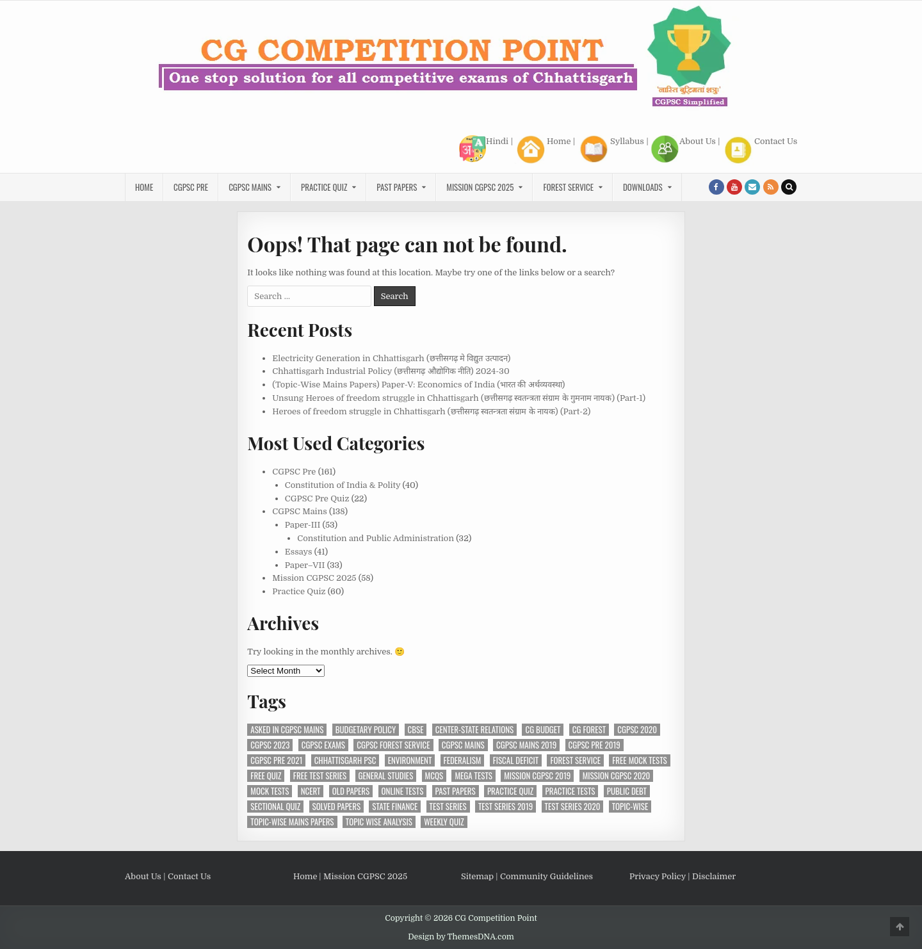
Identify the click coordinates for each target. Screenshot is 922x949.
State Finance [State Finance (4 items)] (394, 806)
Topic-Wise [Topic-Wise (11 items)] (630, 806)
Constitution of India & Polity (342, 485)
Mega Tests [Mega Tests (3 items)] (473, 776)
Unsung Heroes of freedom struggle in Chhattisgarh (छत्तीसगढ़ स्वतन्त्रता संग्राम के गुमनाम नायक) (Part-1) (458, 398)
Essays (298, 551)
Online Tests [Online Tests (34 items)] (403, 791)
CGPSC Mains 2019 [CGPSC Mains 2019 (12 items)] (526, 745)
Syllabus (610, 149)
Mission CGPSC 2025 (480, 187)
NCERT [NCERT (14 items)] (311, 791)
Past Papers (396, 187)
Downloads (643, 187)
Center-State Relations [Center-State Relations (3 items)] (474, 730)
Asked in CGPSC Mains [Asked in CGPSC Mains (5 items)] (286, 730)
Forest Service (568, 187)
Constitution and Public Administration (375, 538)
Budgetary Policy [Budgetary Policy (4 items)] (366, 730)
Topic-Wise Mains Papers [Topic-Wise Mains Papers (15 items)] (292, 822)
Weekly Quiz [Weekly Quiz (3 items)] (444, 822)
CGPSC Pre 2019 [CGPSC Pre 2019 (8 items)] (594, 745)
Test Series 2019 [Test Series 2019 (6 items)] (505, 806)
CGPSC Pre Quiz (317, 498)
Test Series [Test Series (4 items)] (448, 806)
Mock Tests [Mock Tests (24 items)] (269, 791)
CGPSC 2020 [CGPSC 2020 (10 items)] (637, 730)
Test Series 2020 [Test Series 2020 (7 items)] (573, 806)
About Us (683, 149)
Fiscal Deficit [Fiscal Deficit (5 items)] (515, 760)
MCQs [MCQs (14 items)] (434, 776)
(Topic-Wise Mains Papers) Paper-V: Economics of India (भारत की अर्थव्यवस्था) (418, 384)
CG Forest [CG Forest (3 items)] (589, 730)
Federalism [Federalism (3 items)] (462, 760)
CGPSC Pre (191, 187)
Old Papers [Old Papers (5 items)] (350, 791)
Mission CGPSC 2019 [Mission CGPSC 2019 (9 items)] (537, 776)
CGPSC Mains (250, 187)
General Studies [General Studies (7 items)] (386, 776)
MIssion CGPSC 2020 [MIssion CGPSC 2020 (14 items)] (617, 776)
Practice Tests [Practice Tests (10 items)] (570, 791)
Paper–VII (305, 565)
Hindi (483, 148)
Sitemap (477, 876)
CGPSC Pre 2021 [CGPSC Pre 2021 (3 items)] (276, 760)
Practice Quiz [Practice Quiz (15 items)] (510, 791)
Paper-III (302, 525)
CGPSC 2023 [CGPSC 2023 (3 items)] (269, 745)
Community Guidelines (546, 876)
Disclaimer (714, 876)
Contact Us (759, 150)
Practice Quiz (324, 187)
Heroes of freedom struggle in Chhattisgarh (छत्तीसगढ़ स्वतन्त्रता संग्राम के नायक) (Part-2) (431, 411)
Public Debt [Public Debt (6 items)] (627, 791)
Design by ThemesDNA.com (461, 936)
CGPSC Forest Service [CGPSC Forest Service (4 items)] (393, 745)
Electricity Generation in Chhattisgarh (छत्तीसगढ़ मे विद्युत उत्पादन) (391, 358)
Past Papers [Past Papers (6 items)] (455, 791)
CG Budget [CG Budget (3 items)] (542, 730)
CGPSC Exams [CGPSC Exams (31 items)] (323, 745)
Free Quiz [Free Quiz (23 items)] (265, 776)
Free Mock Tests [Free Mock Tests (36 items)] (639, 760)
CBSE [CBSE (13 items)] (416, 730)
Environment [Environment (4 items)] (410, 760)
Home (542, 149)
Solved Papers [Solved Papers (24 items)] (336, 806)
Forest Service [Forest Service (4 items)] (575, 760)
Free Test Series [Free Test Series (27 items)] (319, 776)
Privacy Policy (657, 876)
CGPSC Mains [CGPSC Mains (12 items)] (463, 745)
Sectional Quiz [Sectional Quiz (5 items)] (275, 806)
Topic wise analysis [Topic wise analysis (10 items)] (379, 822)
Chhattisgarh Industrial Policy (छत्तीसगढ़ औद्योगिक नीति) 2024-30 (390, 371)
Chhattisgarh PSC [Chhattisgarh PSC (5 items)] (345, 760)
